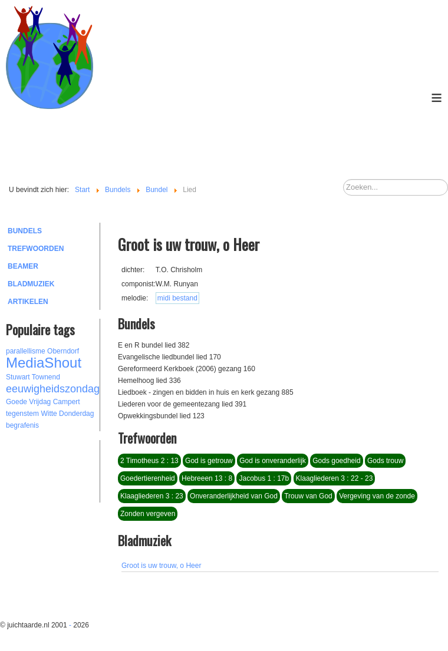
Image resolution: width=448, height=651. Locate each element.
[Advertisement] (71, 469)
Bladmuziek (31, 284)
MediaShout (43, 363)
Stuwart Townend (33, 377)
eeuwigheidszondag (53, 389)
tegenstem (22, 413)
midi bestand (177, 298)
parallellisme (25, 351)
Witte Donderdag (67, 413)
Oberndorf (63, 351)
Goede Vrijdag (28, 402)
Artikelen (28, 302)
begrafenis (22, 425)
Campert (66, 402)
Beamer (23, 266)
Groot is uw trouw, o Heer (161, 565)
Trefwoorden (36, 248)
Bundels (25, 231)
